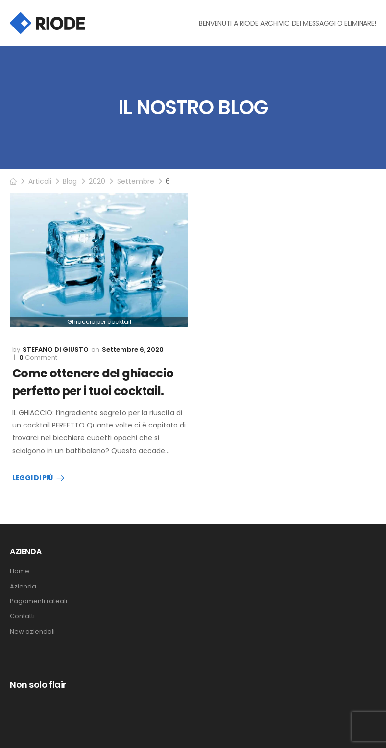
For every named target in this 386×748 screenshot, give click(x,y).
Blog (70, 181)
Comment (38, 358)
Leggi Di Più (32, 478)
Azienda (23, 586)
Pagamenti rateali (38, 601)
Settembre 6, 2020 (133, 349)
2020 (97, 181)
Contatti (22, 616)
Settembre (135, 181)
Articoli (39, 181)
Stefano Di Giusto (56, 349)
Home (19, 571)
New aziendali (32, 632)
